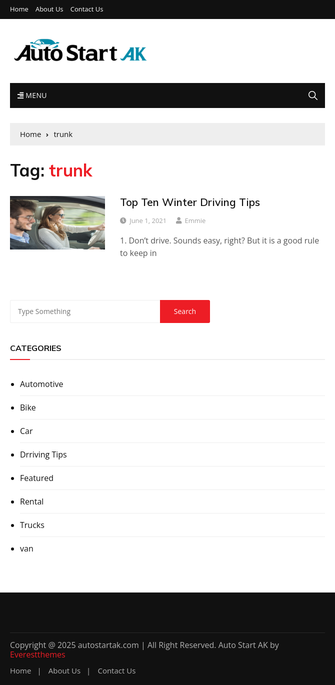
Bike (28, 408)
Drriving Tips (43, 454)
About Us (50, 9)
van (27, 548)
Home (19, 9)
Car (26, 431)
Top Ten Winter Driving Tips (190, 202)
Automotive (41, 384)
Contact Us (87, 9)
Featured (37, 478)
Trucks (32, 525)
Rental (32, 502)
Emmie (195, 220)
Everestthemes (38, 654)
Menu (32, 95)
